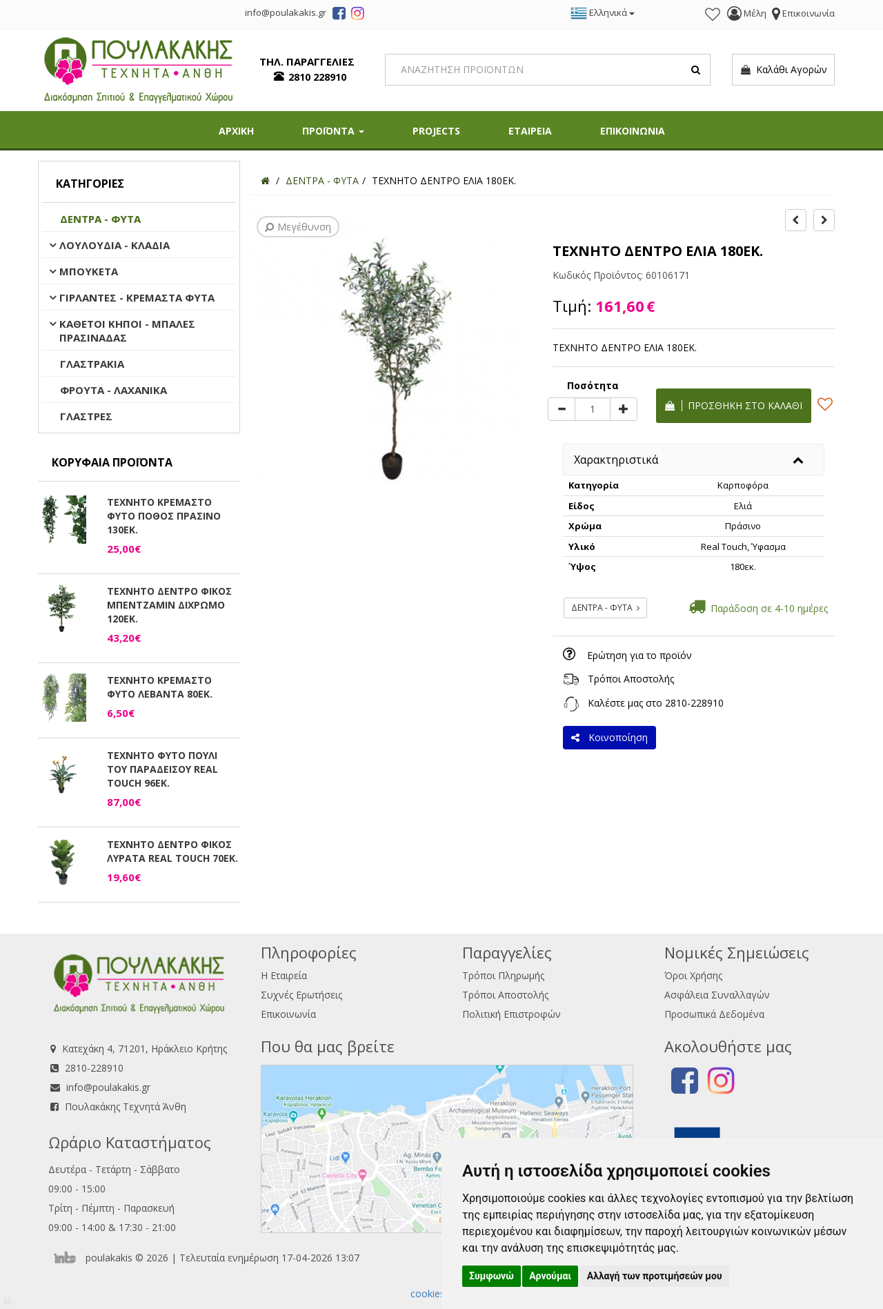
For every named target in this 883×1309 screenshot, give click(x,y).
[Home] (265, 180)
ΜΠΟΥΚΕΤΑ (88, 271)
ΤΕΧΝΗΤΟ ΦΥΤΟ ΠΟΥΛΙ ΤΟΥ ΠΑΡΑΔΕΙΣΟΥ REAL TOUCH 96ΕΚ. (162, 769)
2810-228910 (694, 702)
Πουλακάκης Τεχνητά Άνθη (125, 1106)
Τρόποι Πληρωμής (503, 975)
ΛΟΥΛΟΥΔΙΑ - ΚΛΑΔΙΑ (114, 245)
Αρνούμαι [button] (550, 1275)
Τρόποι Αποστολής (631, 678)
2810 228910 (317, 76)
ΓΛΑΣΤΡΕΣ (86, 416)
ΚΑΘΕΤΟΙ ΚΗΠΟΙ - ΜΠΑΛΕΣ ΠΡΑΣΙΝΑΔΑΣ (127, 330)
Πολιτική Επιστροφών (511, 1014)
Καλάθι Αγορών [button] (783, 70)
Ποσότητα (593, 385)
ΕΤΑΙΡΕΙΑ (530, 130)
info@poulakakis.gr (108, 1087)
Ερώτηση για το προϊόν (639, 655)
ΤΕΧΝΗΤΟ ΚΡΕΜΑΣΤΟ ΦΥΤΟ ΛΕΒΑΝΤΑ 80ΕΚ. (159, 686)
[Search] (548, 70)
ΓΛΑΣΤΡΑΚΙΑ (92, 364)
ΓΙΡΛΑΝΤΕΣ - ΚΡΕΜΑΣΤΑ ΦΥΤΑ (137, 297)
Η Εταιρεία (284, 975)
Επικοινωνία (288, 1014)
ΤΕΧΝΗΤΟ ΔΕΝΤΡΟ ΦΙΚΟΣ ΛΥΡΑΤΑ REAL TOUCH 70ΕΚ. (172, 851)
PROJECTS (436, 130)
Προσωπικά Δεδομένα (714, 1014)
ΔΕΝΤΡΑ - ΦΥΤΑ (100, 219)
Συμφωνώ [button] (491, 1275)
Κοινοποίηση (609, 737)
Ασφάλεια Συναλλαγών (717, 994)
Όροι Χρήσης (693, 975)
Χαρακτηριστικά (616, 459)
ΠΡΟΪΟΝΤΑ (333, 130)
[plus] (623, 409)
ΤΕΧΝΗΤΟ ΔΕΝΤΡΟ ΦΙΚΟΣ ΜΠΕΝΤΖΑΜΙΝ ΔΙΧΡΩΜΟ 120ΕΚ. (169, 604)
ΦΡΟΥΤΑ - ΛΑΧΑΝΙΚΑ (113, 390)
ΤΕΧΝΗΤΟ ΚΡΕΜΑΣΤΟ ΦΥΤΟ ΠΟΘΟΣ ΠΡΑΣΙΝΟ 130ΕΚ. (164, 515)
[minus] (561, 409)
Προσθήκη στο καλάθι (733, 405)
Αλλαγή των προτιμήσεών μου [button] (654, 1275)
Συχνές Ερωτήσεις (301, 994)
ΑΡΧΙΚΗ (236, 130)
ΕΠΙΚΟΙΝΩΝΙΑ (632, 130)
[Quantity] (593, 409)
